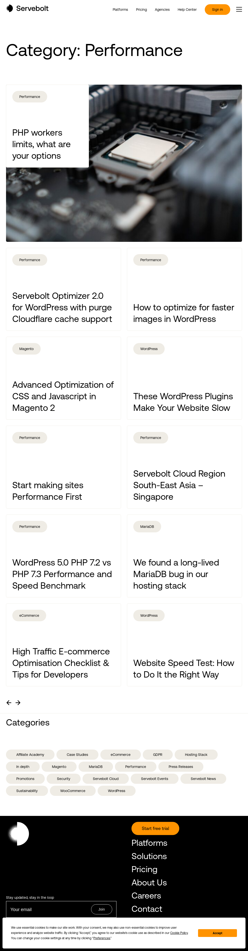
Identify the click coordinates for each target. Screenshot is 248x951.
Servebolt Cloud (105, 779)
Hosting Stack (196, 755)
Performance (29, 97)
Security (63, 779)
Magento (26, 349)
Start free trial (155, 828)
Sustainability (27, 791)
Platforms (120, 10)
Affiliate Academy (30, 755)
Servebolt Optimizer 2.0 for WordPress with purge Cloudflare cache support (62, 307)
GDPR (157, 755)
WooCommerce (72, 791)
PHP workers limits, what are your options (41, 143)
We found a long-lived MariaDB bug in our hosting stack (176, 573)
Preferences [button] (101, 938)
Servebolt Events (154, 779)
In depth (22, 767)
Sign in (217, 10)
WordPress (149, 349)
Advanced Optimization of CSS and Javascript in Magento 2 (63, 396)
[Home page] (27, 10)
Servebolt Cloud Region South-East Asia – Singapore (179, 484)
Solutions (149, 856)
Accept (217, 933)
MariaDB (147, 527)
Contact (147, 909)
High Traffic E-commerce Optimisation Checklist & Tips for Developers (61, 662)
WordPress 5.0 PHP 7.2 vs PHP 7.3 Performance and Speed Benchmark (62, 573)
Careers (146, 895)
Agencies (162, 10)
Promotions (25, 779)
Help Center (187, 10)
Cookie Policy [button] (179, 933)
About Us (149, 882)
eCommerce (29, 615)
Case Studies (77, 755)
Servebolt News (203, 779)
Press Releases (181, 767)
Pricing (141, 10)
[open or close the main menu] (239, 9)
